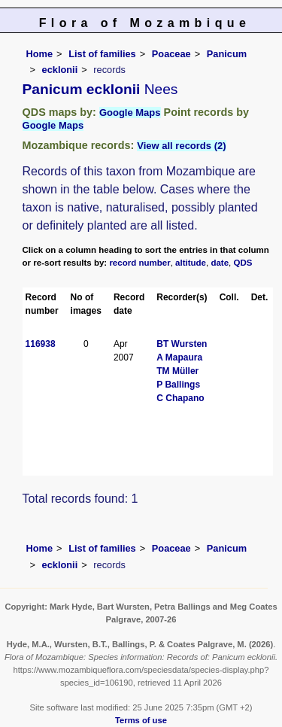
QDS (243, 262)
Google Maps (130, 112)
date (220, 262)
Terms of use (141, 720)
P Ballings (178, 384)
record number (139, 262)
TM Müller (177, 371)
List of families (102, 53)
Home (39, 53)
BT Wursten (181, 344)
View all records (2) (181, 145)
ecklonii (60, 69)
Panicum (227, 53)
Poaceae (171, 53)
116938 (41, 344)
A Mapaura (179, 357)
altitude (190, 262)
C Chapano (180, 398)
